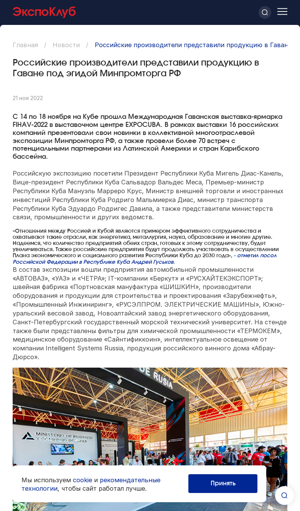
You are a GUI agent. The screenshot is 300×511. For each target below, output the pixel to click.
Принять (223, 483)
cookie (82, 480)
